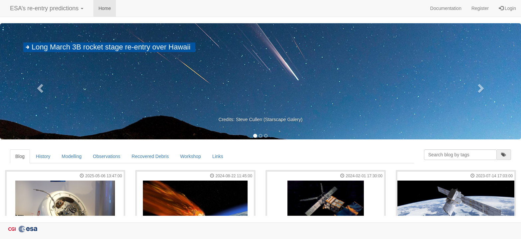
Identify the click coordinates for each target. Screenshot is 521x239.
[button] (39, 86)
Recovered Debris (150, 156)
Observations (106, 156)
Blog (20, 156)
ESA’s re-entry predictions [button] (46, 8)
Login (507, 8)
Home (104, 8)
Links (217, 156)
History (43, 156)
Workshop (190, 156)
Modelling (72, 156)
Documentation (446, 8)
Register (480, 8)
